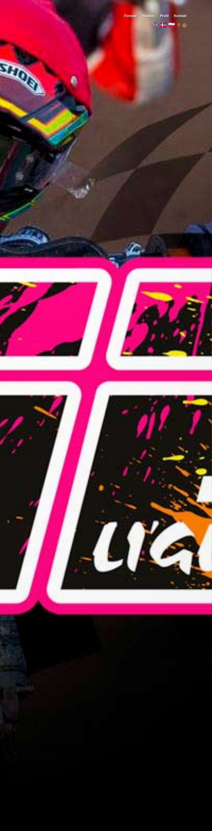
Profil (164, 16)
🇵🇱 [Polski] (171, 25)
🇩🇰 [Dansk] (163, 25)
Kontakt (180, 16)
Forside (130, 16)
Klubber (148, 16)
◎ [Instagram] (184, 25)
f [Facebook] (179, 25)
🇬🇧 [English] (155, 25)
